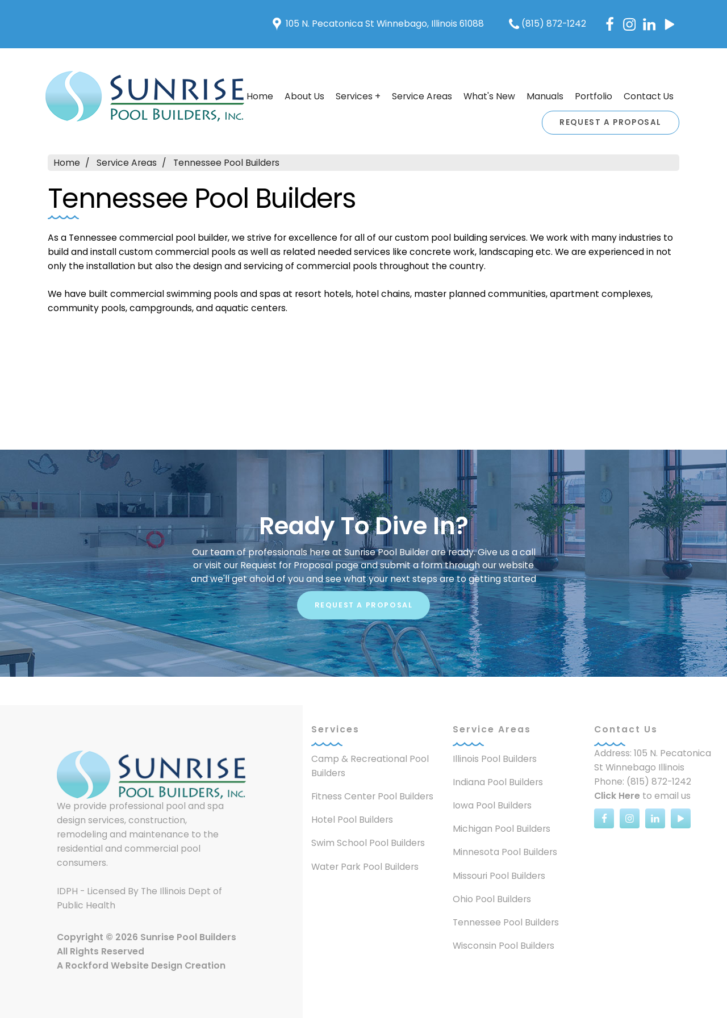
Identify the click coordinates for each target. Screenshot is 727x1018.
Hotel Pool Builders (352, 820)
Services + (358, 96)
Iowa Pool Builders (492, 805)
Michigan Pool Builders (501, 829)
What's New (489, 96)
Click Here (617, 796)
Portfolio (593, 96)
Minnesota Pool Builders (505, 852)
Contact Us (649, 96)
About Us (304, 96)
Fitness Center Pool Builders (372, 796)
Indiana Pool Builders (498, 782)
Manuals (545, 96)
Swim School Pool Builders (368, 843)
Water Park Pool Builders (365, 867)
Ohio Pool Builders (492, 899)
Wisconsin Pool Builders (503, 946)
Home (66, 163)
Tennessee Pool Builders (226, 163)
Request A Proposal (610, 122)
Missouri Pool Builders (499, 876)
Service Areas (422, 96)
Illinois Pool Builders (495, 759)
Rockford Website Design (123, 965)
